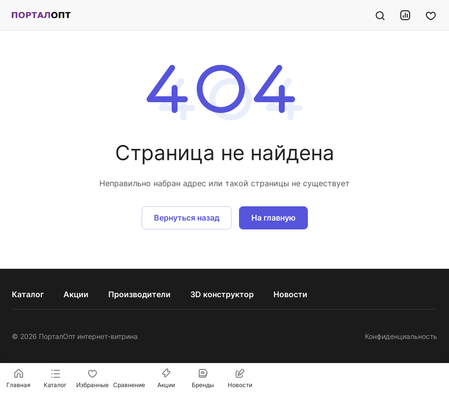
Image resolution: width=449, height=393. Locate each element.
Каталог (28, 294)
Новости (290, 294)
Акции (76, 294)
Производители (139, 294)
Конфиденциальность (401, 336)
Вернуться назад (186, 218)
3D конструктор (222, 294)
